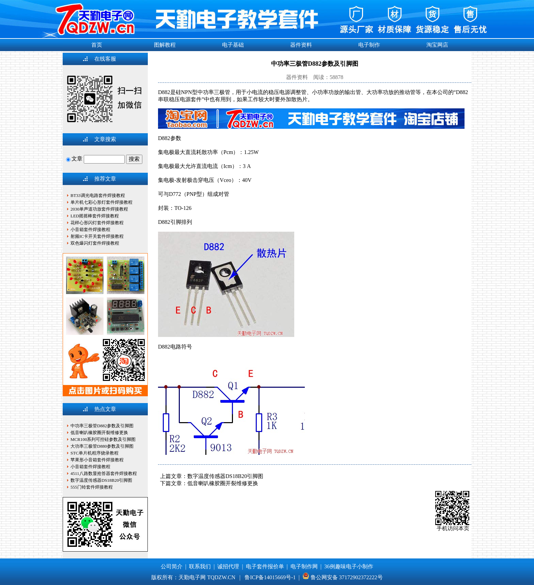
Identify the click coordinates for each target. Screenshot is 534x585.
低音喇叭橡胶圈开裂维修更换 (222, 483)
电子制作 (369, 45)
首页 (96, 45)
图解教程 (165, 45)
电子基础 (233, 45)
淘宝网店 (437, 45)
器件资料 (301, 45)
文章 (74, 158)
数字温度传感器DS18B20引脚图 (225, 476)
